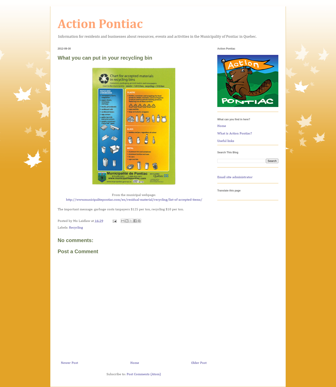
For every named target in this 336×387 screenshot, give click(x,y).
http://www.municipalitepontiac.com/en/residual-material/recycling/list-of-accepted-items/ (134, 200)
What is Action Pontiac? (234, 133)
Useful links (225, 141)
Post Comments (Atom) (144, 374)
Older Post (199, 363)
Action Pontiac (100, 24)
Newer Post (69, 363)
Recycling (76, 227)
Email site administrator (235, 177)
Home (134, 363)
